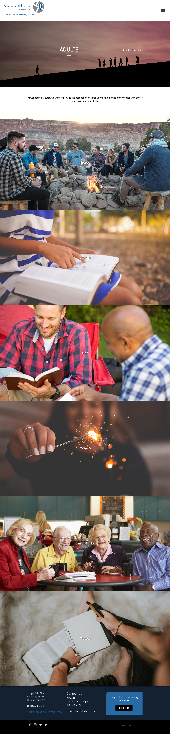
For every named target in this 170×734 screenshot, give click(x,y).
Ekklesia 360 (85, 730)
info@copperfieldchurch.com (81, 711)
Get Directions (36, 706)
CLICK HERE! (124, 708)
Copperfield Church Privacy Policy (44, 711)
